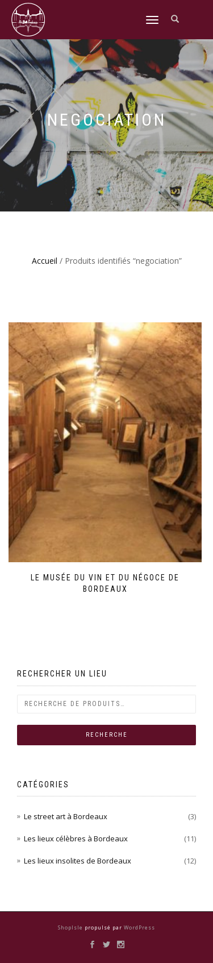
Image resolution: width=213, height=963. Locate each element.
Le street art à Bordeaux (65, 816)
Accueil (44, 260)
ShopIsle (71, 927)
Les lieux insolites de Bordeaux (77, 861)
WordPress (138, 927)
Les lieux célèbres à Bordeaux (76, 838)
